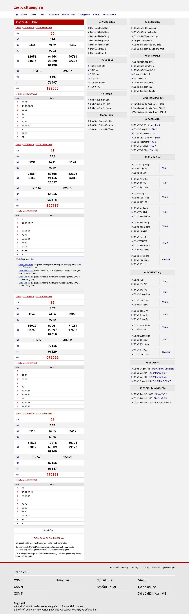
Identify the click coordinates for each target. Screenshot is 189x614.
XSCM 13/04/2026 (44, 28)
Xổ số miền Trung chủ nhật (145, 36)
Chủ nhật (166, 259)
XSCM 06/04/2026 (44, 145)
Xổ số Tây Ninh (140, 212)
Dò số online (109, 14)
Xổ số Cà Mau (139, 173)
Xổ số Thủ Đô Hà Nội (143, 125)
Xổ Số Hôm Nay (152, 22)
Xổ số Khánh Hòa (141, 300)
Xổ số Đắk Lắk (140, 290)
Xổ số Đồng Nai (140, 193)
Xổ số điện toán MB (152, 593)
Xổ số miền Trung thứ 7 (144, 70)
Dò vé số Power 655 (100, 44)
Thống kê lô (84, 14)
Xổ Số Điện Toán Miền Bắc (153, 388)
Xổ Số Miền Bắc (152, 119)
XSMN (33, 14)
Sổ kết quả (54, 14)
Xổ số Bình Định (140, 311)
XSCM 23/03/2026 (44, 414)
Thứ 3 (165, 183)
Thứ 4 (165, 197)
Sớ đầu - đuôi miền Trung (102, 129)
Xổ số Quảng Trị (140, 319)
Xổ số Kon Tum (140, 350)
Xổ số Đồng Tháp (141, 164)
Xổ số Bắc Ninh (140, 133)
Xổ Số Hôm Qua (152, 55)
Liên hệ (146, 567)
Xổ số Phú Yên (140, 284)
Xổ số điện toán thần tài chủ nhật (148, 49)
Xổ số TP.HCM (140, 168)
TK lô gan (94, 70)
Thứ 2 (165, 168)
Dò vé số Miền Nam (99, 32)
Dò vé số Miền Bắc (99, 28)
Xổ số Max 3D (24, 277)
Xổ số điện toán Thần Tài (145, 402)
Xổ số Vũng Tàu (140, 179)
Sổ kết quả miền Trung (100, 108)
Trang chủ (21, 572)
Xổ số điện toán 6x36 (143, 394)
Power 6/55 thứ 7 (141, 74)
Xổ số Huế (138, 280)
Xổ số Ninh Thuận (141, 325)
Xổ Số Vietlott (152, 362)
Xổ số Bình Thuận (141, 216)
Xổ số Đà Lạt (139, 264)
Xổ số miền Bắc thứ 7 (143, 62)
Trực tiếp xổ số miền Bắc (145, 104)
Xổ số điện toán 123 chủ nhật (147, 44)
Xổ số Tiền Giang (141, 260)
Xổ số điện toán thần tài (144, 91)
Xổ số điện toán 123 (142, 87)
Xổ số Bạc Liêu (140, 187)
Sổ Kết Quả (106, 93)
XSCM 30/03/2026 (44, 297)
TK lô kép (94, 78)
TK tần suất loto (97, 66)
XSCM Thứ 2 (28, 28)
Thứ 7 (165, 243)
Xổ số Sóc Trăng (141, 197)
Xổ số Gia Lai (139, 329)
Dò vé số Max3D (98, 49)
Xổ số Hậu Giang (141, 249)
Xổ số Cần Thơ (140, 202)
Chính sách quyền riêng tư (163, 567)
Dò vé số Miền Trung (99, 36)
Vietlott (96, 14)
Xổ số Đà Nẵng (140, 304)
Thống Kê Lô (107, 60)
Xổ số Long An (140, 237)
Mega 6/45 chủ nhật (142, 40)
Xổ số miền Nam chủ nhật (145, 32)
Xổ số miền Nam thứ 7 (143, 66)
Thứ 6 (165, 226)
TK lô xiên (94, 74)
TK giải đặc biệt (97, 82)
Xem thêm (49, 530)
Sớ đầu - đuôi (68, 14)
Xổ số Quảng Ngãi (141, 336)
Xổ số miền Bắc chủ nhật (145, 28)
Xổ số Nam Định (141, 146)
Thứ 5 (165, 212)
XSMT (42, 14)
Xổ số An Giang (140, 208)
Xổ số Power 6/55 (26, 271)
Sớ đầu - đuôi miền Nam (101, 125)
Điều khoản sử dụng (119, 567)
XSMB (24, 14)
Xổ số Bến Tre (139, 183)
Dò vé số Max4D (98, 53)
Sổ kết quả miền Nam (100, 104)
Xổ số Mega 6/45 (26, 265)
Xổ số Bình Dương (141, 227)
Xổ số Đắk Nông (141, 344)
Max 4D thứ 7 (139, 78)
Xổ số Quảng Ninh (141, 129)
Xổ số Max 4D (24, 283)
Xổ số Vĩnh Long (141, 222)
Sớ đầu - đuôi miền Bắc (101, 121)
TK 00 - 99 (95, 87)
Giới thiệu (135, 567)
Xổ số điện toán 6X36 (143, 82)
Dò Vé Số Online (107, 22)
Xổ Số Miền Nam (152, 157)
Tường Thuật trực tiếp (152, 98)
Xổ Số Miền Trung (152, 272)
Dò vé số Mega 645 (99, 40)
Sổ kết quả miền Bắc (99, 99)
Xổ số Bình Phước (141, 245)
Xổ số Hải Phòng (141, 142)
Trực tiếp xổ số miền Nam (145, 108)
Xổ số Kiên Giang (141, 256)
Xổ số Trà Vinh (140, 231)
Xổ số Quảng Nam (141, 294)
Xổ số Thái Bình (140, 150)
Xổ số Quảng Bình (141, 315)
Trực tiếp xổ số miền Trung (145, 112)
